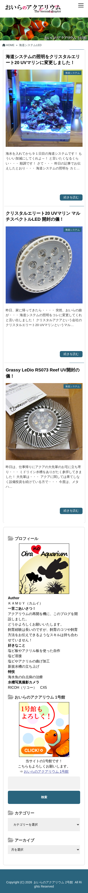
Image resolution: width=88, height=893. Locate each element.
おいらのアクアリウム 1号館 (46, 771)
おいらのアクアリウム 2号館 (53, 882)
